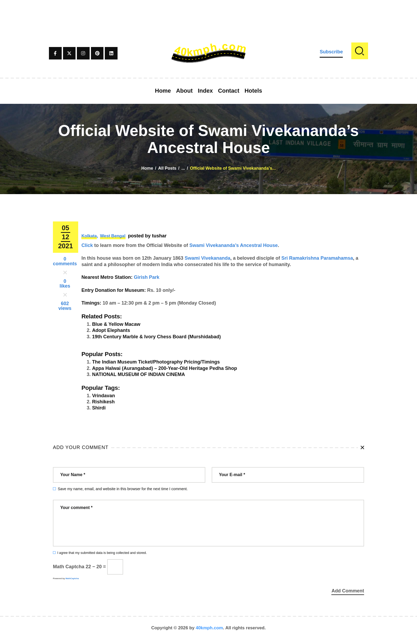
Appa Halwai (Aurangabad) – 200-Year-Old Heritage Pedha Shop (164, 368)
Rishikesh (103, 401)
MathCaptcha (72, 578)
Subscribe (331, 51)
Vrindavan (103, 395)
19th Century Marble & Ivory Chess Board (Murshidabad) (156, 336)
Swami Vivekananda (207, 258)
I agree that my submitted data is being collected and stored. (102, 553)
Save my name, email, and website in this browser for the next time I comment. (123, 489)
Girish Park (146, 277)
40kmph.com (209, 628)
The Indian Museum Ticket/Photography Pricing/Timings (156, 362)
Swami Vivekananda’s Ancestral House (233, 245)
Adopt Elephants (111, 330)
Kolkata (89, 236)
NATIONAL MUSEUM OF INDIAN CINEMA (138, 374)
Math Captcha (68, 566)
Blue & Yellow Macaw (116, 324)
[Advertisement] (208, 12)
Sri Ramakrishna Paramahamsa (317, 258)
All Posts (167, 168)
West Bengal (113, 236)
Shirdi (99, 408)
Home (147, 168)
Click (87, 245)
